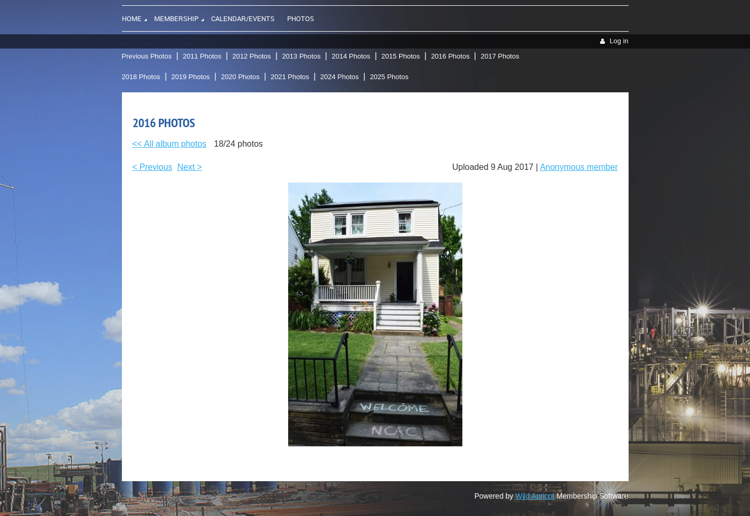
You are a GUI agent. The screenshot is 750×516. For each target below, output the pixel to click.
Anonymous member (579, 167)
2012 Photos (251, 56)
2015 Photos (401, 56)
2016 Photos (450, 56)
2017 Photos (500, 56)
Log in (619, 41)
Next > (189, 167)
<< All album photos (169, 143)
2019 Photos (191, 77)
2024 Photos (339, 77)
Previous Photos (147, 56)
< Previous (152, 167)
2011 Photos (202, 56)
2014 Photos (350, 56)
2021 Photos (290, 77)
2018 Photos (141, 77)
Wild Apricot (535, 496)
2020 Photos (240, 77)
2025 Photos (389, 77)
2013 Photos (301, 56)
